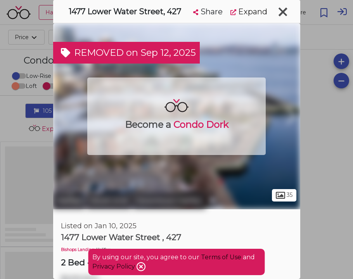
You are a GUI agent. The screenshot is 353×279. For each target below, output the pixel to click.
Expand (248, 11)
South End (109, 200)
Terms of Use (221, 257)
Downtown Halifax (169, 200)
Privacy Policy (114, 266)
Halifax (69, 200)
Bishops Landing (77, 249)
